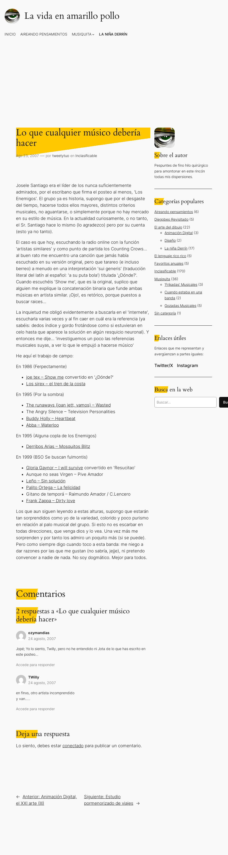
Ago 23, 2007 (27, 155)
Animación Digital (179, 233)
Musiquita (162, 279)
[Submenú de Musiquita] (93, 34)
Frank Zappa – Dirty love (50, 500)
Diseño (170, 240)
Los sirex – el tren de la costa (55, 383)
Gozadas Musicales (180, 305)
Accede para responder (35, 664)
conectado (73, 745)
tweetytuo (60, 155)
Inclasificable (86, 155)
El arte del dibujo (168, 227)
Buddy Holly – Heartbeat (50, 418)
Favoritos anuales (168, 263)
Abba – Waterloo (42, 425)
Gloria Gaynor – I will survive (54, 467)
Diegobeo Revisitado (171, 219)
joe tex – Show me (45, 377)
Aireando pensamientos (173, 212)
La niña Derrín (176, 248)
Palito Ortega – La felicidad (53, 487)
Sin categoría (165, 313)
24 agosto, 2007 (42, 638)
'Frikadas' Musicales (181, 284)
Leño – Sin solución (46, 480)
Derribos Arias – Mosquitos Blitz (58, 446)
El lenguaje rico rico (170, 256)
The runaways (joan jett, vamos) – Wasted (68, 405)
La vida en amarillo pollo (71, 16)
